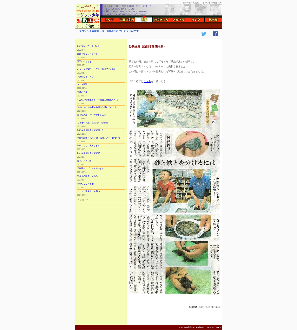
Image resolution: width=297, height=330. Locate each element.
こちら (147, 81)
